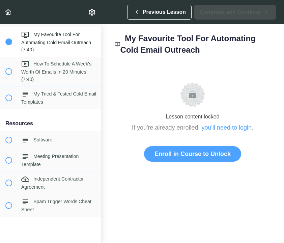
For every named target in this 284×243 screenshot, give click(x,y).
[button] (8, 12)
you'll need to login (227, 127)
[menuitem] (92, 12)
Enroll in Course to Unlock (192, 154)
